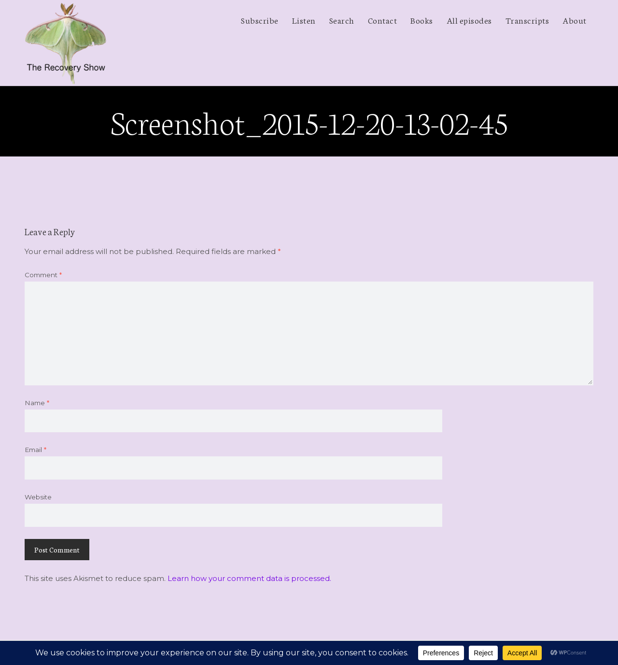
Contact (382, 20)
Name (37, 403)
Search (341, 20)
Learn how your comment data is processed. (249, 578)
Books (421, 20)
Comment (43, 275)
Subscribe (260, 20)
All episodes (469, 20)
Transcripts (527, 20)
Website (38, 497)
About (574, 20)
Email (35, 449)
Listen (304, 20)
